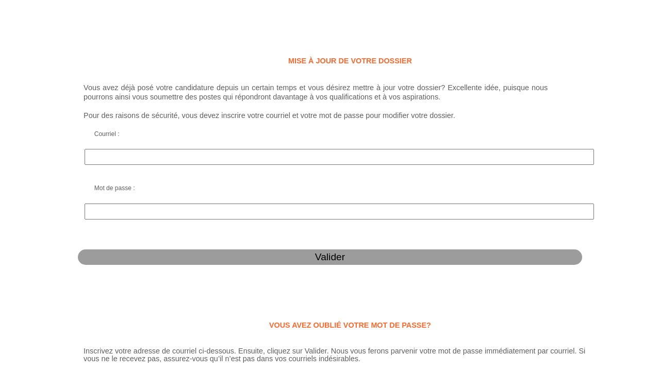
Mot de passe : (46, 129)
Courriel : (38, 115)
